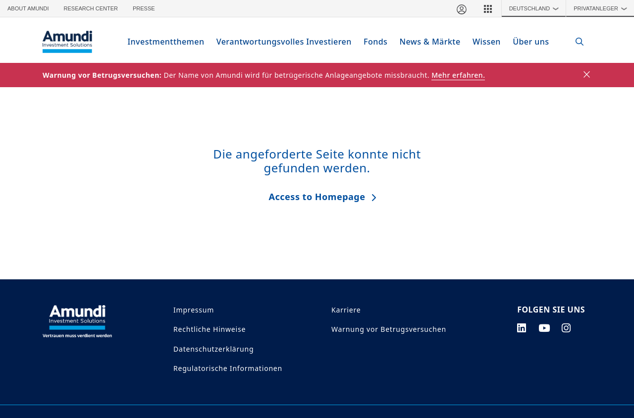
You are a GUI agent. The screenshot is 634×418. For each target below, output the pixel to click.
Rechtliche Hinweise (209, 329)
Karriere (346, 309)
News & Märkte (425, 41)
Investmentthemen (171, 41)
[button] (488, 8)
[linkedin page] (522, 328)
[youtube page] (544, 328)
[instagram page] (566, 328)
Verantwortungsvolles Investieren (283, 41)
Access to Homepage (317, 196)
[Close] (587, 74)
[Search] (574, 42)
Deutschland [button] (536, 8)
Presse (144, 8)
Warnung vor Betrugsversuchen (388, 329)
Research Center (91, 8)
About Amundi (28, 8)
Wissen (481, 41)
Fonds (371, 41)
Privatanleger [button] (603, 8)
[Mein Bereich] (461, 8)
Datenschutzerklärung (213, 348)
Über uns (525, 41)
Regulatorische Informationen (227, 367)
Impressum (193, 309)
